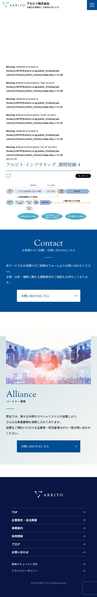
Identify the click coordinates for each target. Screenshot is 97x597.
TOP (15, 512)
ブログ (16, 544)
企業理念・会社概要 (24, 520)
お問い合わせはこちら (35, 296)
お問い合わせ (20, 552)
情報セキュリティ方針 (25, 564)
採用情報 (17, 536)
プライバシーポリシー (25, 571)
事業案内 (17, 528)
